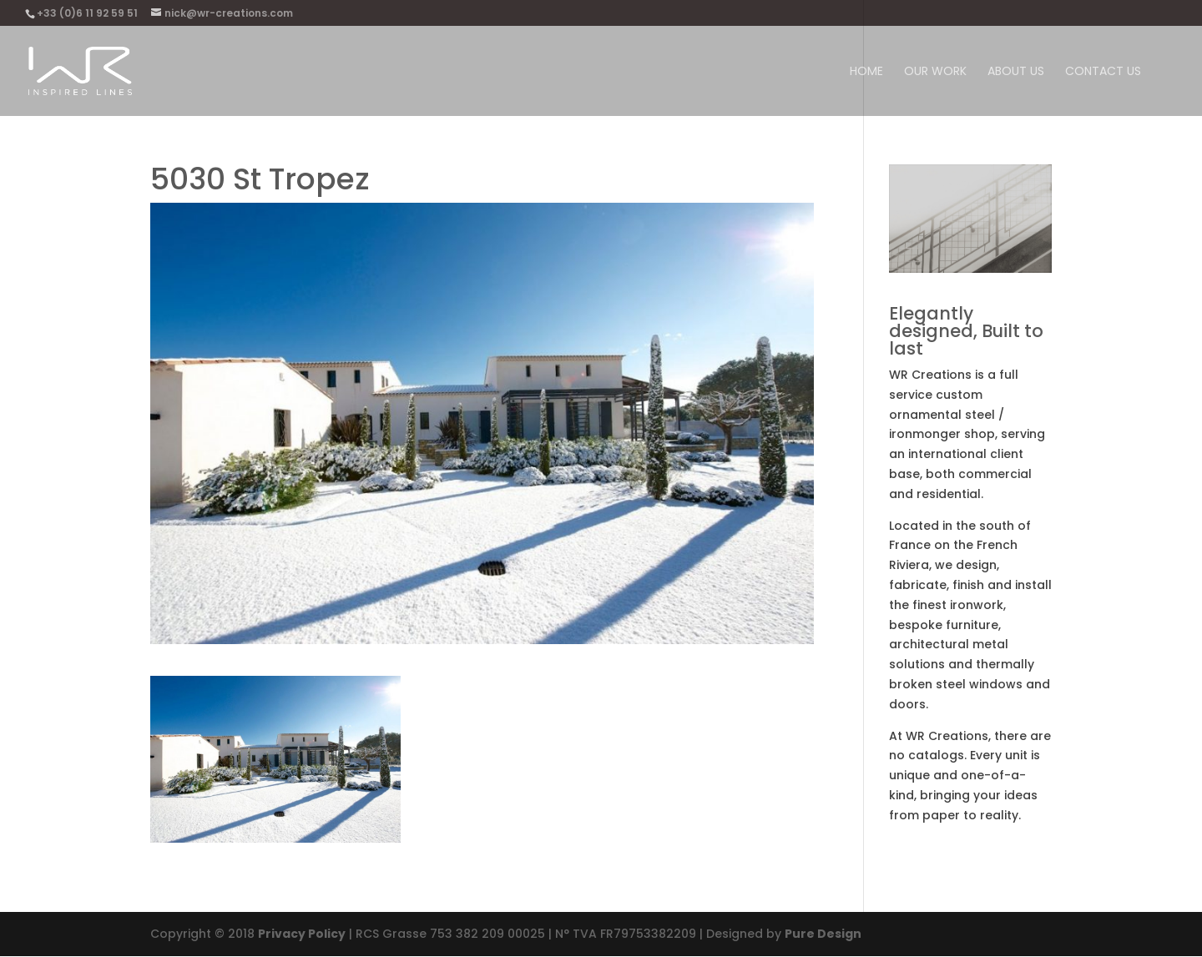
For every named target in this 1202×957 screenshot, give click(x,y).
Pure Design (823, 933)
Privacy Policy (302, 933)
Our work (935, 72)
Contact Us (1103, 72)
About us (1015, 72)
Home (866, 72)
